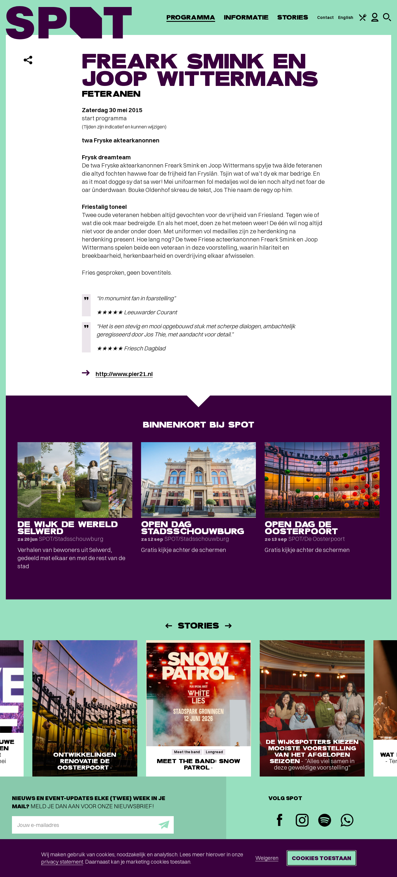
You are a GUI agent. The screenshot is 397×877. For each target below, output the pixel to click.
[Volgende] (229, 625)
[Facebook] (279, 820)
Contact (325, 17)
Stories (292, 17)
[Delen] (28, 60)
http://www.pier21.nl (124, 373)
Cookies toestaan (321, 858)
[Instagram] (302, 821)
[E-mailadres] (93, 825)
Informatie (246, 17)
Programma (190, 17)
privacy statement (62, 861)
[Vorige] (168, 625)
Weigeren (266, 858)
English (345, 17)
